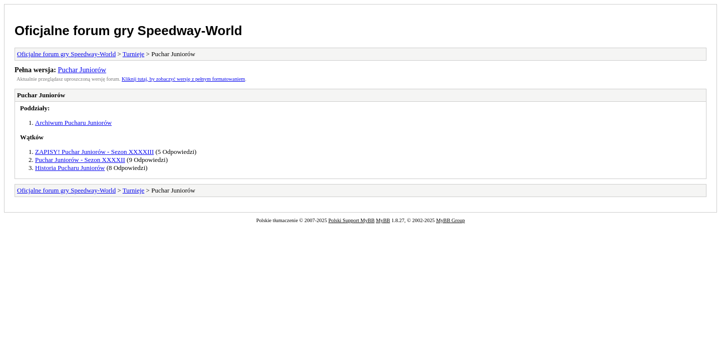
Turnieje (134, 54)
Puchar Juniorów (82, 70)
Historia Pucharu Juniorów (70, 167)
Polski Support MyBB (351, 220)
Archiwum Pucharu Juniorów (73, 122)
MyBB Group (450, 220)
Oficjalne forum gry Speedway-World (128, 30)
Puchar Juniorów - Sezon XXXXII (80, 159)
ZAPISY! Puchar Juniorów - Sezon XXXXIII (94, 151)
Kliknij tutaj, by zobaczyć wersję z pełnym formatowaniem (183, 79)
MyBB (383, 220)
